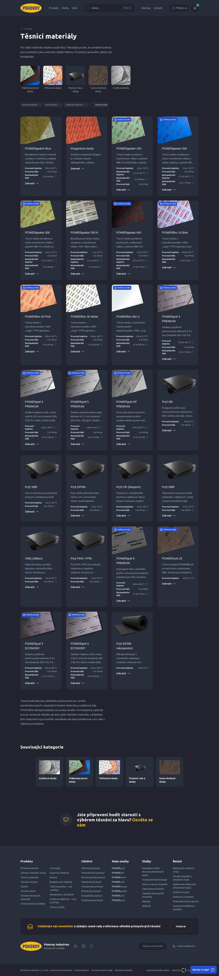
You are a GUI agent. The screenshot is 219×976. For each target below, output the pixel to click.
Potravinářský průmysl (93, 873)
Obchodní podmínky (123, 970)
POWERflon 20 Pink (38, 316)
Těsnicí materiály (29, 877)
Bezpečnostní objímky (61, 882)
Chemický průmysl (90, 868)
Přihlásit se (179, 8)
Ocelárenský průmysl (92, 900)
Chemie (24, 886)
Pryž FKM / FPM (81, 558)
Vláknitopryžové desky (30, 79)
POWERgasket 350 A (84, 232)
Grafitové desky (120, 77)
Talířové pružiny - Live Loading (61, 888)
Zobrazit (32, 183)
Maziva (53, 877)
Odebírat (181, 926)
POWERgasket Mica (38, 148)
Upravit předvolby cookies (157, 970)
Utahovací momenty (183, 897)
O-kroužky (55, 868)
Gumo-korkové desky (98, 79)
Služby (65, 8)
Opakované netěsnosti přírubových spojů (184, 886)
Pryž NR (167, 401)
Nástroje (146, 8)
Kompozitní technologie (154, 879)
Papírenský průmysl (91, 882)
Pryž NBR (168, 487)
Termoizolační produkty (32, 903)
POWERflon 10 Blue (175, 232)
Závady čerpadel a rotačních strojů (182, 878)
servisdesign (190, 970)
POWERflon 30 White (84, 316)
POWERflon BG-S (127, 316)
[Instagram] (91, 946)
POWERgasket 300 (37, 232)
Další (74, 8)
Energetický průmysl (91, 895)
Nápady (146, 901)
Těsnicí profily (57, 907)
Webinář (146, 906)
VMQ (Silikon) (34, 558)
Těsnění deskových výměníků (30, 897)
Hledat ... (109, 8)
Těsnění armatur (29, 882)
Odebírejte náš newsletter (55, 926)
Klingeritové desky (82, 148)
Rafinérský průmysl (91, 891)
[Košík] (195, 8)
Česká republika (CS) (183, 946)
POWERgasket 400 (128, 232)
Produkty (54, 8)
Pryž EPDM (78, 487)
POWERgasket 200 (174, 148)
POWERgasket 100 (128, 148)
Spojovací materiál (59, 873)
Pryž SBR (31, 487)
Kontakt (158, 8)
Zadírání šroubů (181, 892)
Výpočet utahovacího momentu (153, 895)
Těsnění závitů (28, 891)
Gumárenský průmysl (92, 886)
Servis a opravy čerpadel (154, 884)
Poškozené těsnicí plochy (186, 901)
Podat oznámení (82, 970)
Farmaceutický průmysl (93, 877)
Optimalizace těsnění (153, 889)
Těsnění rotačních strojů (33, 873)
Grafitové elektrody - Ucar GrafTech (63, 901)
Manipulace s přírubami (62, 894)
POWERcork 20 (172, 558)
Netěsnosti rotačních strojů (183, 870)
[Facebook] (75, 946)
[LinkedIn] (83, 946)
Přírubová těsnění (29, 868)
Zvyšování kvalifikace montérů (184, 908)
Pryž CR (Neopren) (128, 487)
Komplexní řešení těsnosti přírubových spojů (153, 871)
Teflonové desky (52, 77)
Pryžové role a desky (75, 79)
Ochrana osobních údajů (101, 970)
